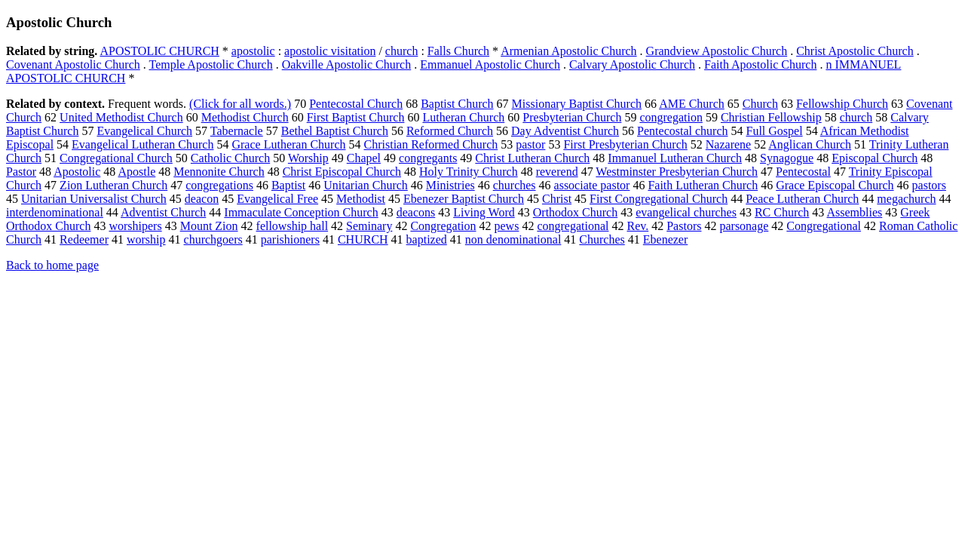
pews (507, 225)
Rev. (637, 225)
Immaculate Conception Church (301, 212)
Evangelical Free (277, 198)
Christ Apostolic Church (855, 50)
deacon (202, 198)
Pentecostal (803, 171)
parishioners (290, 239)
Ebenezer (665, 239)
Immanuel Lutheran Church (675, 158)
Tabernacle (236, 130)
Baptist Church (457, 103)
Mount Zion (209, 225)
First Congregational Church (659, 198)
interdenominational (54, 212)
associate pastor (592, 185)
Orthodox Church (575, 212)
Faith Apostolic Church (760, 64)
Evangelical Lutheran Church (142, 144)
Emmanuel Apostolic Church (490, 64)
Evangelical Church (144, 130)
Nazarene (728, 144)
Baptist (288, 185)
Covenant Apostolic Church (73, 64)
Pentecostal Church (356, 103)
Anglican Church (809, 144)
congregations (219, 185)
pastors (929, 185)
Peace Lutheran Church (802, 198)
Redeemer (84, 239)
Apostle (136, 171)
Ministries (450, 185)
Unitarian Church (365, 185)
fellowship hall (292, 225)
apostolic (253, 50)
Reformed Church (449, 130)
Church (760, 103)
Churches (601, 239)
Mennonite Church (218, 171)
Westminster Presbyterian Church (677, 171)
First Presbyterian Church (625, 144)
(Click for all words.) (240, 103)
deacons (416, 212)
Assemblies (854, 212)
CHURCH (363, 239)
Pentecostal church (682, 130)
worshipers (135, 225)
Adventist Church (163, 212)
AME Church (692, 103)
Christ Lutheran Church (532, 158)
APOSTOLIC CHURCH (159, 50)
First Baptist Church (356, 117)
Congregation (443, 225)
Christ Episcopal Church (342, 171)
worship (146, 239)
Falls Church (458, 50)
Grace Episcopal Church (834, 185)
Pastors (683, 225)
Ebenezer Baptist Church (463, 198)
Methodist (360, 198)
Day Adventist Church (565, 130)
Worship (308, 158)
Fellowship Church (842, 103)
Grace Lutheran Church (288, 144)
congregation (671, 117)
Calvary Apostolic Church (632, 64)
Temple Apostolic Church (210, 64)
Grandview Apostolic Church (717, 50)
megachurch (906, 198)
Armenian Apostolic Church (568, 50)
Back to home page (52, 265)
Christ (556, 198)
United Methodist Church (121, 117)
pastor (530, 144)
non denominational (513, 239)
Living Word (484, 212)
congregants (428, 158)
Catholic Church (230, 158)
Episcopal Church (875, 158)
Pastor (21, 171)
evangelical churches (686, 212)
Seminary (369, 225)
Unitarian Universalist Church (94, 198)
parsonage (743, 225)
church (401, 50)
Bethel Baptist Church (334, 130)
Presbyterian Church (571, 117)
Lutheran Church (463, 117)
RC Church (782, 212)
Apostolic (77, 171)
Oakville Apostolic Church (347, 64)
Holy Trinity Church (468, 171)
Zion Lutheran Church (113, 185)
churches (514, 185)
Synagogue (786, 158)
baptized (426, 239)
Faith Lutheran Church (703, 185)
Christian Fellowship (771, 117)
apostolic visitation (329, 50)
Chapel (364, 158)
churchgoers (213, 239)
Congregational (823, 225)
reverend (557, 171)
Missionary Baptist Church (577, 103)
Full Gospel (774, 130)
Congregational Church (116, 158)
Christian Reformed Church (431, 144)
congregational (572, 225)
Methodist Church (245, 117)
